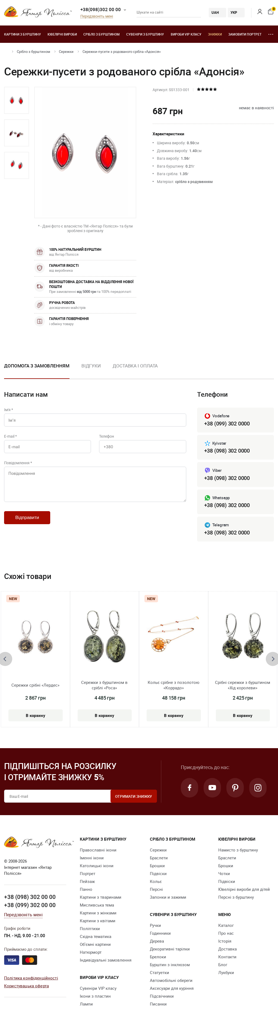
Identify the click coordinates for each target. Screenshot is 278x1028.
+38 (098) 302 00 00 (30, 897)
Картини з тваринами (100, 897)
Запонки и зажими (168, 897)
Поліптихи (90, 928)
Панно (86, 889)
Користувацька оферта (26, 985)
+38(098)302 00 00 (100, 9)
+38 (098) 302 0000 (227, 450)
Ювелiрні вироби (62, 34)
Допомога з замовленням (37, 366)
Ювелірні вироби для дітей (244, 889)
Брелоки (158, 956)
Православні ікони (98, 850)
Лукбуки (226, 972)
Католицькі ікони (96, 865)
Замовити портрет (244, 34)
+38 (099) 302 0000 (227, 423)
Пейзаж (87, 881)
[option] (16, 100)
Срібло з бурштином (101, 34)
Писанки (158, 1004)
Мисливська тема (97, 905)
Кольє (156, 881)
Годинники (160, 933)
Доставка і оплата (135, 366)
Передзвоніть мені (96, 16)
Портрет (87, 873)
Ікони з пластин (95, 996)
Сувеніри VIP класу (98, 988)
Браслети (159, 857)
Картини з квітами (97, 920)
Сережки (66, 51)
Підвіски (158, 873)
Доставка (227, 949)
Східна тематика (95, 936)
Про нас (226, 933)
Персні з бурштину (236, 897)
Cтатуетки (159, 972)
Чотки (224, 873)
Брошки (157, 865)
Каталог (226, 925)
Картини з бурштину (22, 34)
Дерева (157, 941)
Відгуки (91, 366)
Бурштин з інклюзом (170, 964)
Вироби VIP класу (186, 34)
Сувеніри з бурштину (145, 34)
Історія (224, 941)
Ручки (155, 925)
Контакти (227, 956)
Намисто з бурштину (238, 850)
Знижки (215, 34)
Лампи (86, 1004)
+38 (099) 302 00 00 (30, 905)
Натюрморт (91, 952)
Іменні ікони (92, 857)
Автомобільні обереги (171, 980)
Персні (156, 889)
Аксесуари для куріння (172, 988)
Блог (222, 964)
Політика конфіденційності (31, 978)
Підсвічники (162, 996)
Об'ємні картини (95, 944)
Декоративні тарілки (170, 949)
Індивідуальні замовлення (105, 960)
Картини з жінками (98, 912)
